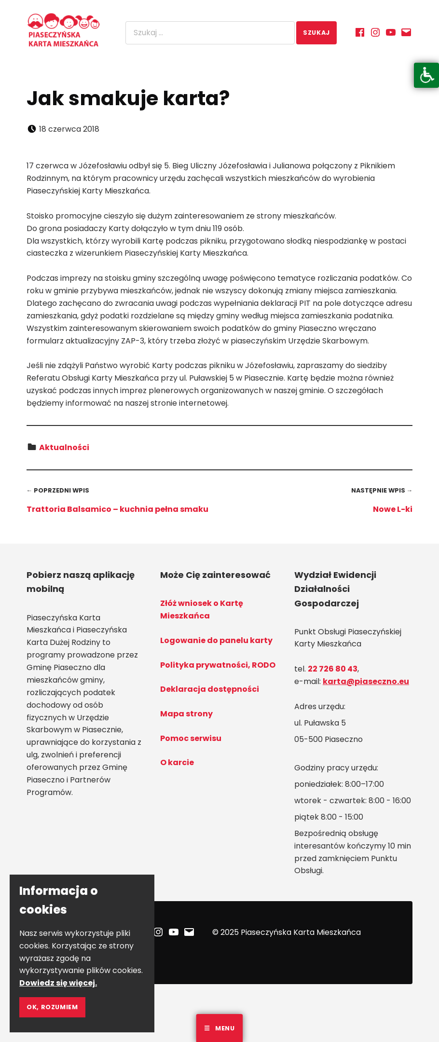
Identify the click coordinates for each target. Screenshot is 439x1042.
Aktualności (64, 447)
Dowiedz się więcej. (58, 982)
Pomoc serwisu (190, 738)
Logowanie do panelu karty (216, 640)
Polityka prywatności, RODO (217, 665)
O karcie (177, 762)
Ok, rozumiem (52, 1007)
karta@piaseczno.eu (366, 681)
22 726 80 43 (332, 668)
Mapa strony (186, 713)
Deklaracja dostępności (209, 689)
